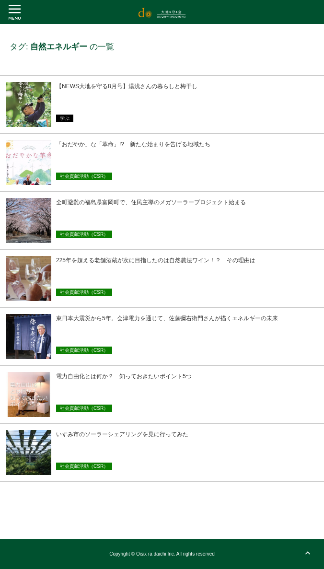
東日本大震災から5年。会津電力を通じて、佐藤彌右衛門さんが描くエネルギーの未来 (167, 318)
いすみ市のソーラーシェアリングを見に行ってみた (122, 434)
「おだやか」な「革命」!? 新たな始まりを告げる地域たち (133, 144)
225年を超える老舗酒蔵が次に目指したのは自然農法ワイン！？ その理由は (155, 260)
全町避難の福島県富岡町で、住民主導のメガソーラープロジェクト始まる (151, 202)
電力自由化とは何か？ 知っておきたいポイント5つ (124, 376)
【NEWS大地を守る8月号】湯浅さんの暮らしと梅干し (126, 86)
